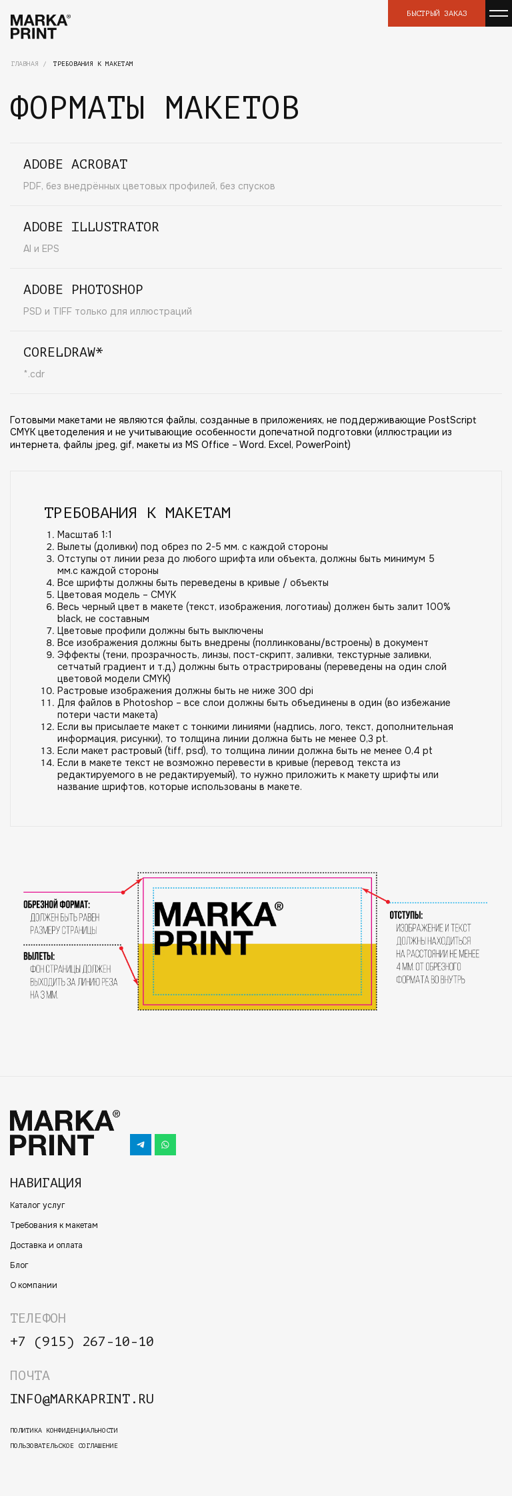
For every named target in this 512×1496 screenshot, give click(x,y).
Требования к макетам (54, 1225)
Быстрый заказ (437, 13)
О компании (33, 1285)
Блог (19, 1265)
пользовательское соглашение (64, 1445)
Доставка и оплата (46, 1245)
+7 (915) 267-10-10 (82, 1341)
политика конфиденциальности (64, 1430)
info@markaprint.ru (82, 1399)
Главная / (29, 63)
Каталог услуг (37, 1205)
